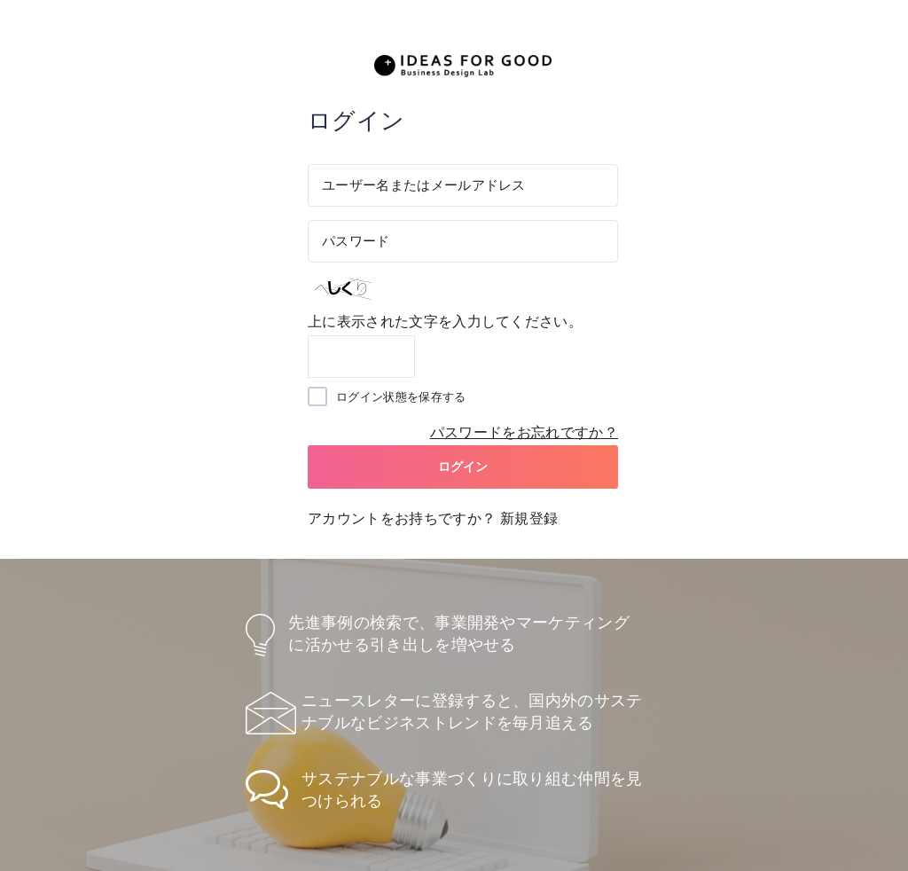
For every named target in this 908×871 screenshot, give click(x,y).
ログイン (463, 466)
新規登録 (529, 518)
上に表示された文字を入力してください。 (445, 321)
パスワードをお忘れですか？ (524, 432)
